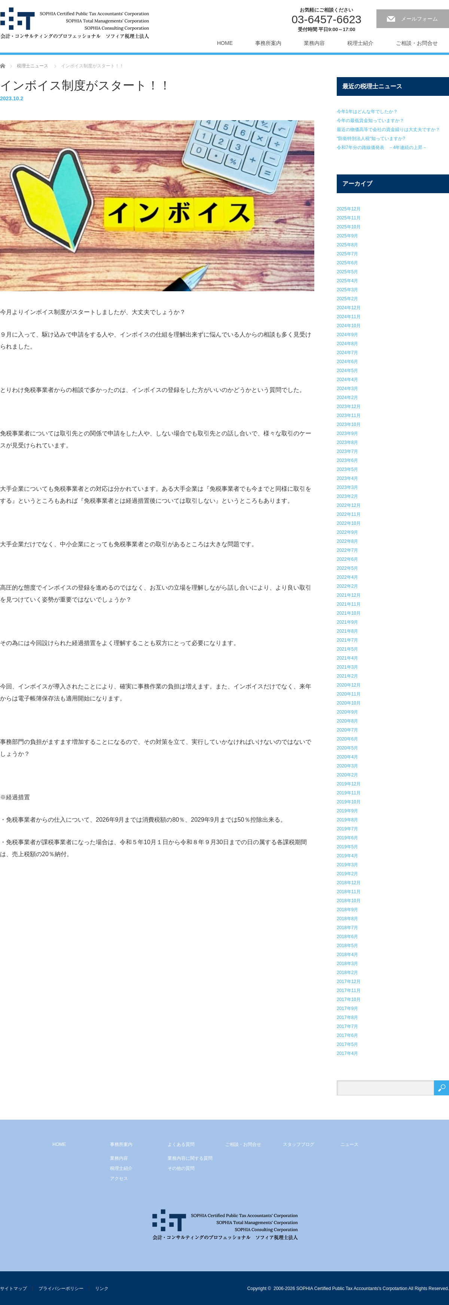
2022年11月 (349, 514)
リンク (102, 1288)
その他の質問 (181, 1168)
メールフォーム (419, 19)
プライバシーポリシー (61, 1288)
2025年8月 (347, 244)
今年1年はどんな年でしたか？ (367, 111)
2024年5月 (347, 370)
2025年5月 (347, 271)
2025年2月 (347, 298)
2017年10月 (349, 999)
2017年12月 (349, 981)
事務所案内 (268, 43)
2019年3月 (347, 864)
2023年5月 (347, 469)
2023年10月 (349, 424)
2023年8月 (347, 442)
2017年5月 (347, 1044)
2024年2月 (347, 397)
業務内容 (314, 43)
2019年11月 (349, 793)
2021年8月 (347, 631)
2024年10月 (349, 325)
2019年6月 (347, 837)
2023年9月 (347, 433)
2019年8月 (347, 819)
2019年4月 (347, 855)
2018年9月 (347, 909)
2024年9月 (347, 334)
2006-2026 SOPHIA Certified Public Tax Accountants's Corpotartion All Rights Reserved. (361, 1288)
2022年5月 (347, 568)
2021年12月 (349, 595)
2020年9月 (347, 712)
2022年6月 (347, 559)
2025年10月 (349, 226)
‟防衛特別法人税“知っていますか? (371, 138)
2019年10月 (349, 801)
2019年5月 (347, 846)
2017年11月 (349, 990)
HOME (225, 43)
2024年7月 (347, 352)
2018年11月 (349, 891)
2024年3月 (347, 388)
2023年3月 (347, 487)
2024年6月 (347, 361)
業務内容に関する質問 (190, 1158)
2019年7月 (347, 828)
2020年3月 (347, 766)
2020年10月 (349, 703)
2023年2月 (347, 496)
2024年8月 (347, 343)
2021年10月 (349, 613)
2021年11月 (349, 604)
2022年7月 (347, 550)
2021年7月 (347, 640)
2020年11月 (349, 694)
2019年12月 (349, 784)
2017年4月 (347, 1053)
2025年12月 (349, 209)
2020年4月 (347, 757)
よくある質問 (181, 1144)
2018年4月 (347, 954)
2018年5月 (347, 945)
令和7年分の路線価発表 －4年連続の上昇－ (382, 147)
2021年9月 (347, 622)
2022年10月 (349, 523)
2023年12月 (349, 406)
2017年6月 (347, 1035)
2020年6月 (347, 739)
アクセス (119, 1178)
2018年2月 (347, 972)
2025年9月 (347, 235)
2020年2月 (347, 775)
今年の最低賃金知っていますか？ (370, 120)
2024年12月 (349, 307)
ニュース (349, 1144)
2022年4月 (347, 577)
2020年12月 (349, 685)
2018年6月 (347, 936)
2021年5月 (347, 649)
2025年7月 (347, 253)
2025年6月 (347, 262)
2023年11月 (349, 415)
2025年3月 (347, 289)
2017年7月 (347, 1026)
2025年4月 (347, 280)
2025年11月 (349, 217)
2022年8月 (347, 541)
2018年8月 (347, 918)
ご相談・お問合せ (417, 43)
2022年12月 (349, 505)
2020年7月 (347, 730)
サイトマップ (13, 1288)
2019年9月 (347, 810)
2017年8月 (347, 1017)
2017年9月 (347, 1008)
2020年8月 (347, 721)
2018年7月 (347, 927)
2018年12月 (349, 882)
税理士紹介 (360, 43)
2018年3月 (347, 963)
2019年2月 (347, 873)
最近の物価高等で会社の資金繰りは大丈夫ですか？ (388, 129)
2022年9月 (347, 532)
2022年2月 (347, 586)
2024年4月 (347, 379)
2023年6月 (347, 460)
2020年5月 (347, 748)
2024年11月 (349, 316)
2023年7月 (347, 451)
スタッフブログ (298, 1144)
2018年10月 (349, 900)
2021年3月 (347, 667)
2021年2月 (347, 676)
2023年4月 (347, 478)
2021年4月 (347, 658)
